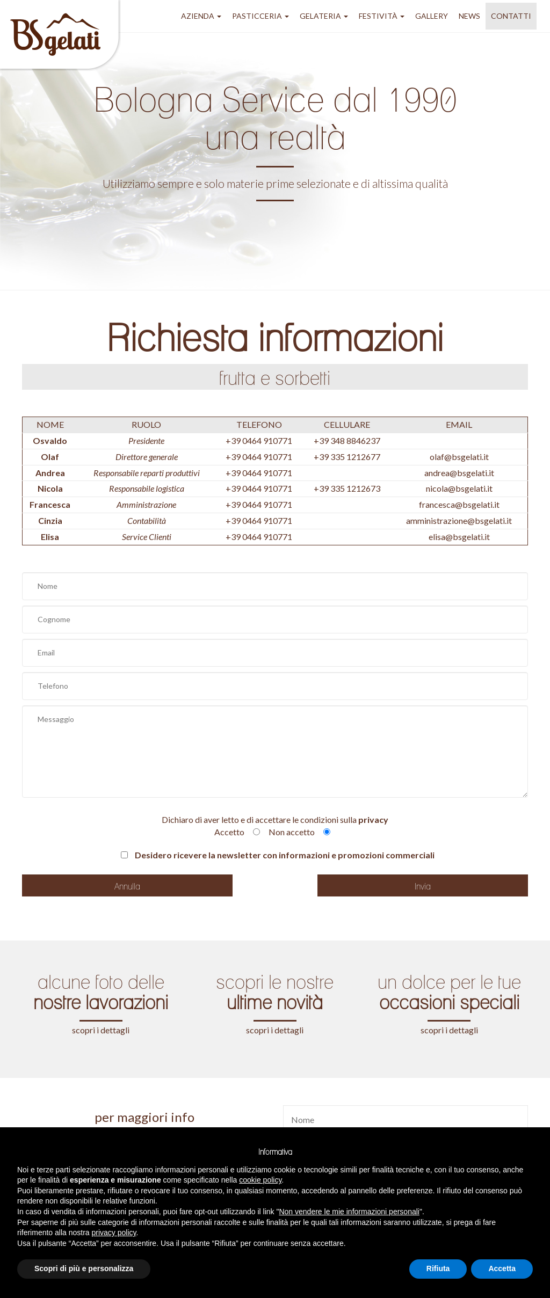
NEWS (469, 15)
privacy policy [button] (114, 1232)
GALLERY (431, 15)
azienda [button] (201, 15)
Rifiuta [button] (438, 1268)
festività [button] (381, 15)
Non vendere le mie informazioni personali (349, 1211)
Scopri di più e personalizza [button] (83, 1268)
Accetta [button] (502, 1268)
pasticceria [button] (260, 15)
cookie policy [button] (260, 1180)
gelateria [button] (324, 15)
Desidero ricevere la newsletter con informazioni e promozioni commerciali (278, 855)
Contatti (511, 15)
